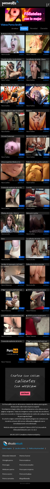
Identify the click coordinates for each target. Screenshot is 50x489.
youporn (46, 336)
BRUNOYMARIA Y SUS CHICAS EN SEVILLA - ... (36, 136)
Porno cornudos (8, 478)
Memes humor (24, 456)
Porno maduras (25, 460)
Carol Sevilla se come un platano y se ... (12, 111)
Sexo (3, 239)
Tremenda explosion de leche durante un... (11, 188)
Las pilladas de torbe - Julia (35, 239)
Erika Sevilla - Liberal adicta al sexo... (36, 85)
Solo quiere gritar (32, 213)
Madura (29, 110)
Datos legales (7, 448)
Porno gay (5, 465)
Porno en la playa (25, 474)
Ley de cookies (20, 448)
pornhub (21, 80)
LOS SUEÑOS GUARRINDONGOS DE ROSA (12, 316)
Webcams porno (8, 469)
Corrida (29, 187)
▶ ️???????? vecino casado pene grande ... (36, 290)
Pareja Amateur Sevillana (9, 85)
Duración (44, 28)
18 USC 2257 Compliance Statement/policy (25, 435)
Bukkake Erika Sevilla (8, 34)
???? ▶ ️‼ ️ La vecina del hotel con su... (11, 290)
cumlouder (20, 106)
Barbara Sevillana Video (34, 34)
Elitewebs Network (9, 456)
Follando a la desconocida (35, 264)
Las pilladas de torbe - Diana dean (35, 59)
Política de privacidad (36, 448)
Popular (24, 28)
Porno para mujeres (26, 469)
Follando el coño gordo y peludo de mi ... (37, 162)
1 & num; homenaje (7, 136)
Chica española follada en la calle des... (10, 162)
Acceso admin (25, 483)
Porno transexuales (26, 465)
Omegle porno (7, 460)
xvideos (46, 54)
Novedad (33, 28)
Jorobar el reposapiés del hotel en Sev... (11, 264)
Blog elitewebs (24, 478)
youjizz (21, 54)
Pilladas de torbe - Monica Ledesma (10, 213)
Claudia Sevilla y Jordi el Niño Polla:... (11, 59)
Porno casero (7, 474)
